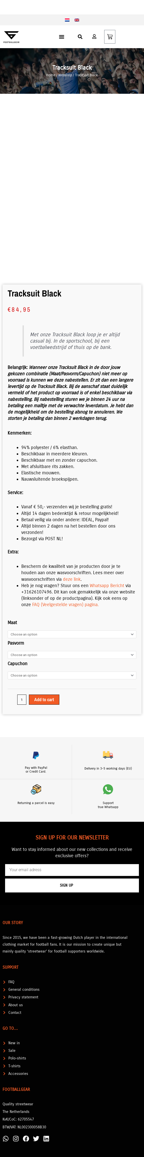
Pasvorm (16, 643)
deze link (72, 579)
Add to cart (44, 699)
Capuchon (17, 663)
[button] (61, 37)
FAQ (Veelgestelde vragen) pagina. (65, 604)
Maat (12, 622)
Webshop (65, 75)
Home (50, 75)
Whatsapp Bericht (107, 585)
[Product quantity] (21, 700)
